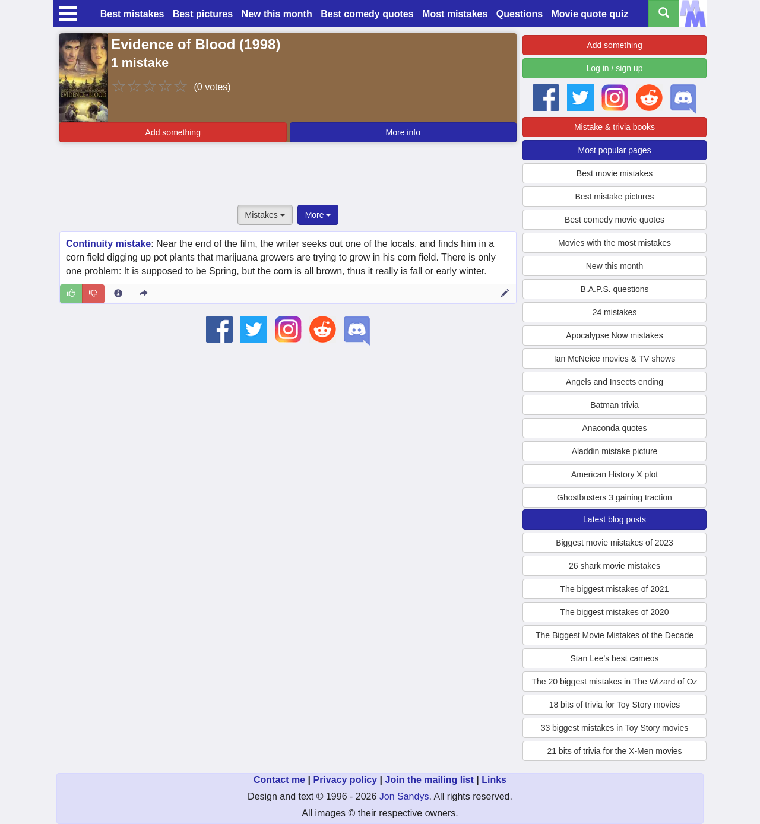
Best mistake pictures (614, 196)
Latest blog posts (614, 519)
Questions (519, 14)
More (318, 215)
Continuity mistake (108, 244)
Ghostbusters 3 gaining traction (614, 497)
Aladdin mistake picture (615, 451)
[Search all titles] (663, 13)
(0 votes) (212, 87)
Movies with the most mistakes (614, 243)
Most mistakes (454, 14)
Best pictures (203, 14)
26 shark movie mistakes (614, 566)
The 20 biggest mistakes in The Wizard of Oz (614, 681)
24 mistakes (615, 312)
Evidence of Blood (173, 44)
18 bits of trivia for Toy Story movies (614, 704)
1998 (260, 44)
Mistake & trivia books (614, 127)
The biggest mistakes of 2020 (614, 612)
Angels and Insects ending (614, 381)
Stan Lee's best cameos (615, 658)
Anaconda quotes (614, 428)
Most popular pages (614, 150)
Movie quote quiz (590, 14)
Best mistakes (132, 14)
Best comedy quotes (367, 14)
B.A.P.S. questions (615, 289)
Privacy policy (345, 780)
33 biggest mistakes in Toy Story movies (615, 728)
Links (494, 780)
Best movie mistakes (615, 173)
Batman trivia (614, 405)
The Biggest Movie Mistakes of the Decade (615, 635)
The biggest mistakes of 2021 (614, 589)
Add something (173, 132)
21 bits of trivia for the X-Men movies (614, 751)
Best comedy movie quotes (614, 219)
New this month (277, 14)
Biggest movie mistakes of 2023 (614, 542)
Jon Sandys (404, 796)
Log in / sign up (615, 68)
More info (403, 132)
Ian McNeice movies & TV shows (614, 358)
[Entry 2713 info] (118, 293)
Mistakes (265, 215)
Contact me (279, 780)
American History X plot (614, 474)
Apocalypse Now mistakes (614, 335)
